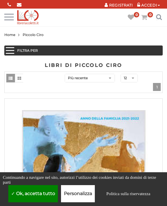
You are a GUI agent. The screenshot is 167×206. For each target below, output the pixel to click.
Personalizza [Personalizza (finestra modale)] (78, 193)
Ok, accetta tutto (33, 193)
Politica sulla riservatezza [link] (128, 193)
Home (9, 35)
